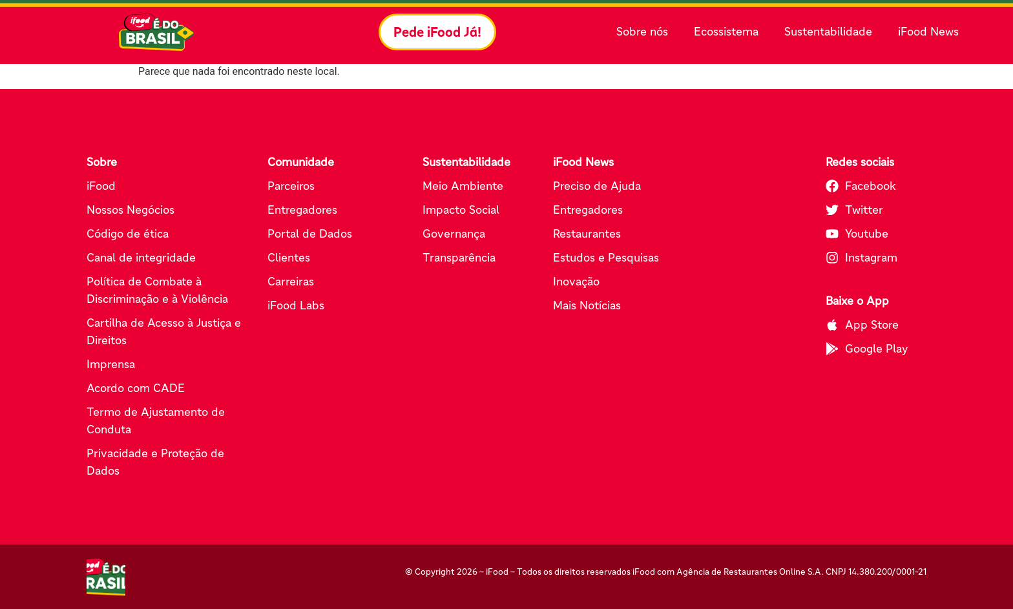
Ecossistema (729, 32)
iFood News (928, 31)
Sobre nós (645, 32)
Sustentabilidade (831, 32)
